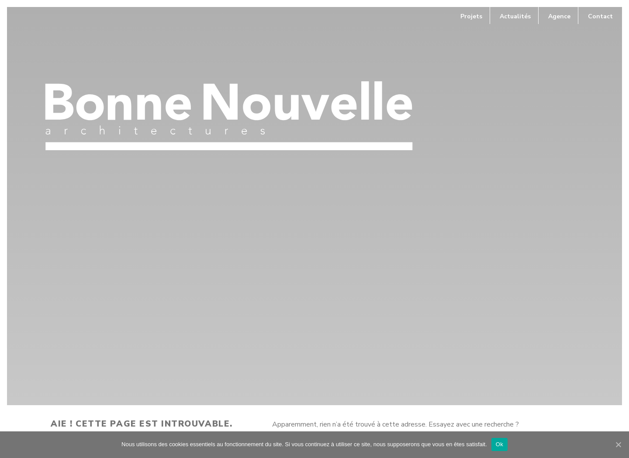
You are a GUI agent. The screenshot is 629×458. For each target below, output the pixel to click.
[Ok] (618, 444)
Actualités (515, 16)
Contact (600, 16)
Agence (559, 16)
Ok (499, 444)
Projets (471, 16)
